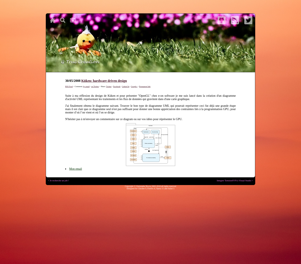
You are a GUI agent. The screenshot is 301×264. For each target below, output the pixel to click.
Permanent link (144, 86)
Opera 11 (160, 188)
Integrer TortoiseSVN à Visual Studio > (235, 180)
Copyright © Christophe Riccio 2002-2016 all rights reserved (150, 186)
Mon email (75, 168)
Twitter (109, 86)
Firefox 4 (151, 188)
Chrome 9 (142, 188)
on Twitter (95, 86)
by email (86, 86)
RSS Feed (69, 86)
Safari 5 (171, 188)
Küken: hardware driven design (104, 80)
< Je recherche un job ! (58, 180)
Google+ (134, 86)
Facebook (116, 86)
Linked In (125, 86)
